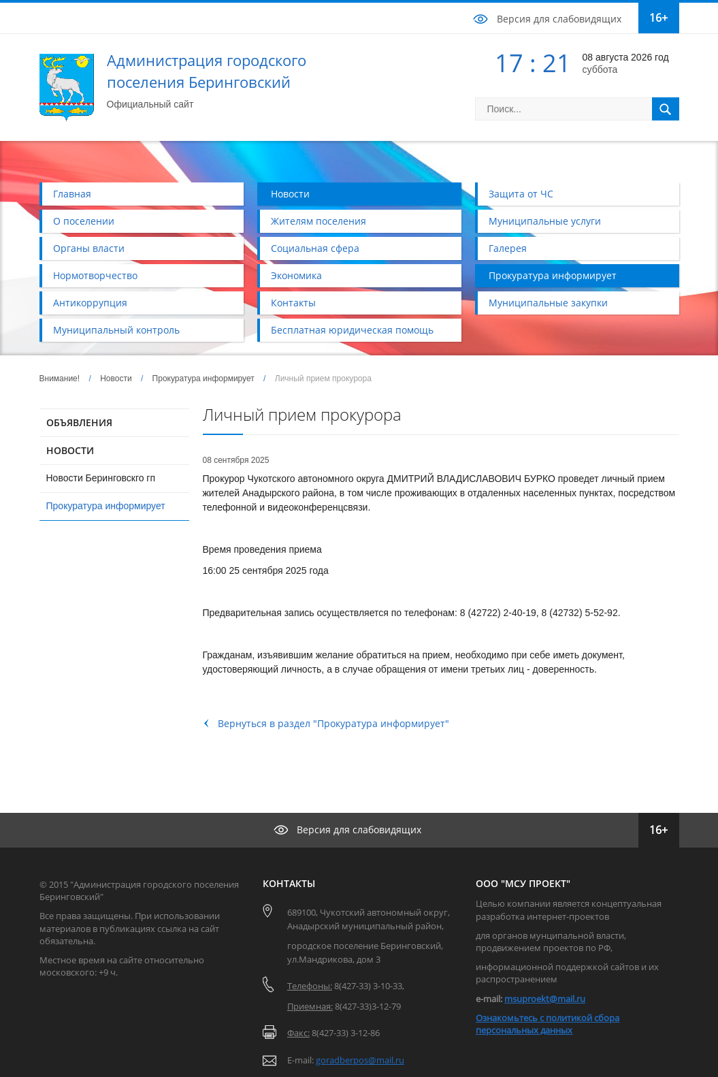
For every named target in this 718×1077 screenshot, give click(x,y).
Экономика (296, 275)
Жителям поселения (318, 220)
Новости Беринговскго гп (101, 477)
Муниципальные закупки (548, 302)
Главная (72, 193)
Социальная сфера (315, 248)
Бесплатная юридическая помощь (352, 329)
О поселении (83, 220)
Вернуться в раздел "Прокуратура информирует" (333, 723)
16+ (658, 17)
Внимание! (59, 378)
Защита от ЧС (521, 193)
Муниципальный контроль (116, 329)
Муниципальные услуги (545, 220)
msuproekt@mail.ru (544, 999)
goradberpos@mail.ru (360, 1060)
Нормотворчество (95, 275)
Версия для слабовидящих (559, 18)
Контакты (293, 302)
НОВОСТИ (70, 450)
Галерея (508, 248)
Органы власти (89, 248)
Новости (290, 193)
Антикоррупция (90, 302)
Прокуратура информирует (553, 275)
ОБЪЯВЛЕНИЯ (79, 422)
